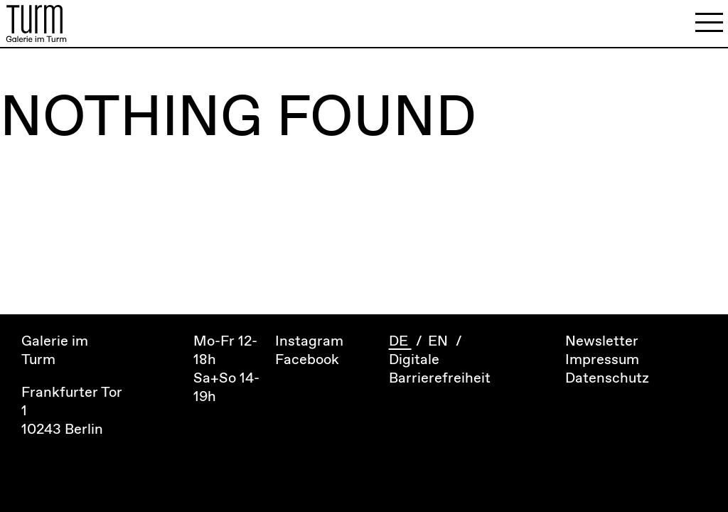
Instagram (309, 341)
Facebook (307, 360)
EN (439, 341)
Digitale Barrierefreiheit (440, 369)
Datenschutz (607, 378)
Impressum (602, 360)
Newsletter (601, 341)
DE (400, 341)
